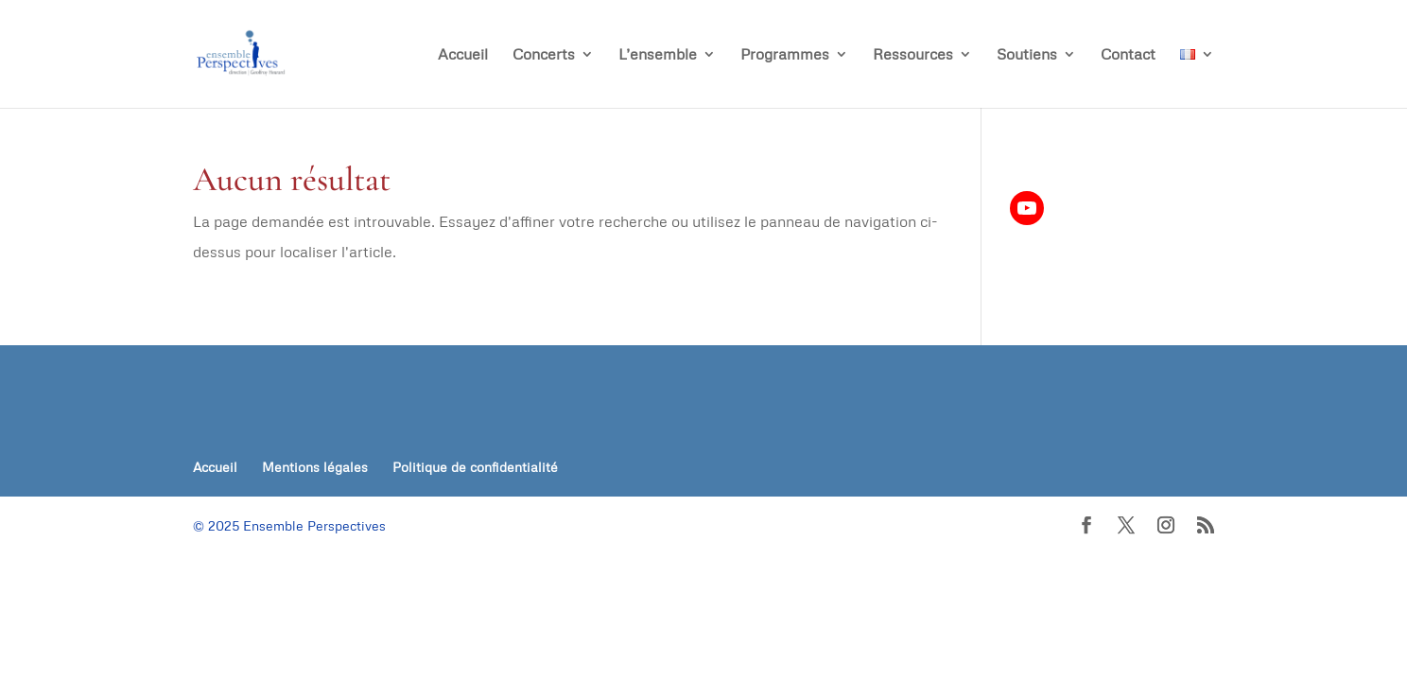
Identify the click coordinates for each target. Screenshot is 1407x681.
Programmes (784, 55)
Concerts (543, 55)
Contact (1128, 55)
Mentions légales (315, 467)
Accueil (463, 55)
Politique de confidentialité (475, 467)
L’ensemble (657, 55)
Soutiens (1027, 55)
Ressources (913, 55)
